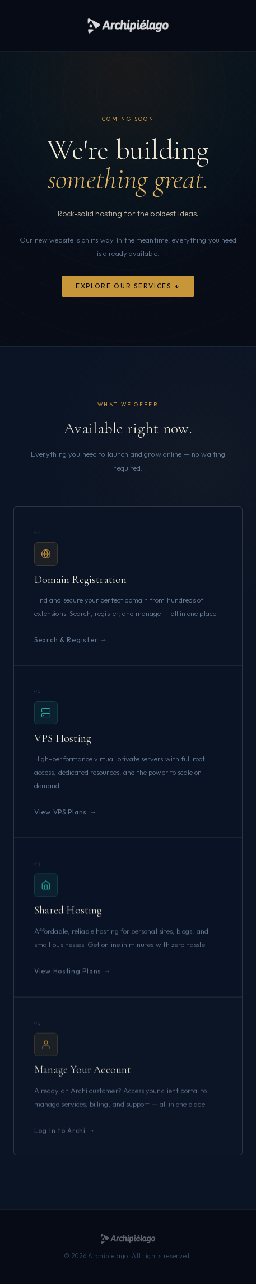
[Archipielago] (128, 26)
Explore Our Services (123, 286)
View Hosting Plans (67, 976)
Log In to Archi (60, 1139)
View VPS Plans (60, 815)
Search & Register (65, 641)
